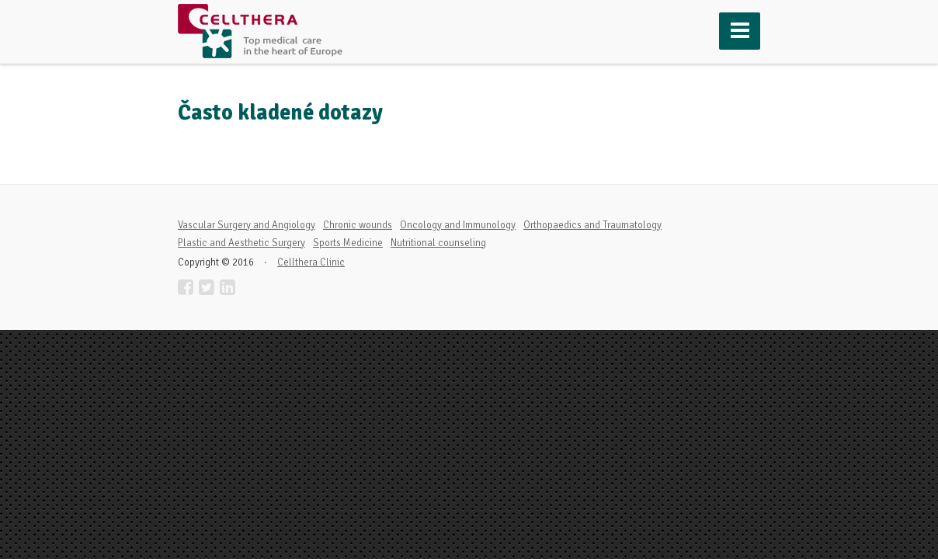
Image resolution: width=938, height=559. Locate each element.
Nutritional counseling (438, 243)
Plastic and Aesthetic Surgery (241, 243)
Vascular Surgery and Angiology (246, 225)
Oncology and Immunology (458, 225)
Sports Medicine (348, 243)
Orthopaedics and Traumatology (592, 225)
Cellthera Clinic (311, 262)
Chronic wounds (357, 225)
